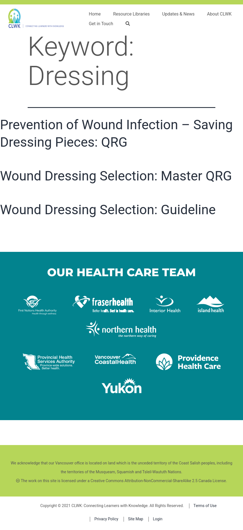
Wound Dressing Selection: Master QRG (116, 176)
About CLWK (219, 14)
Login (158, 519)
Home (95, 14)
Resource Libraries (131, 14)
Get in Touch (101, 23)
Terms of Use (205, 506)
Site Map (135, 519)
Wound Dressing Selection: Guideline (108, 210)
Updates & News (178, 14)
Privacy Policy (106, 519)
